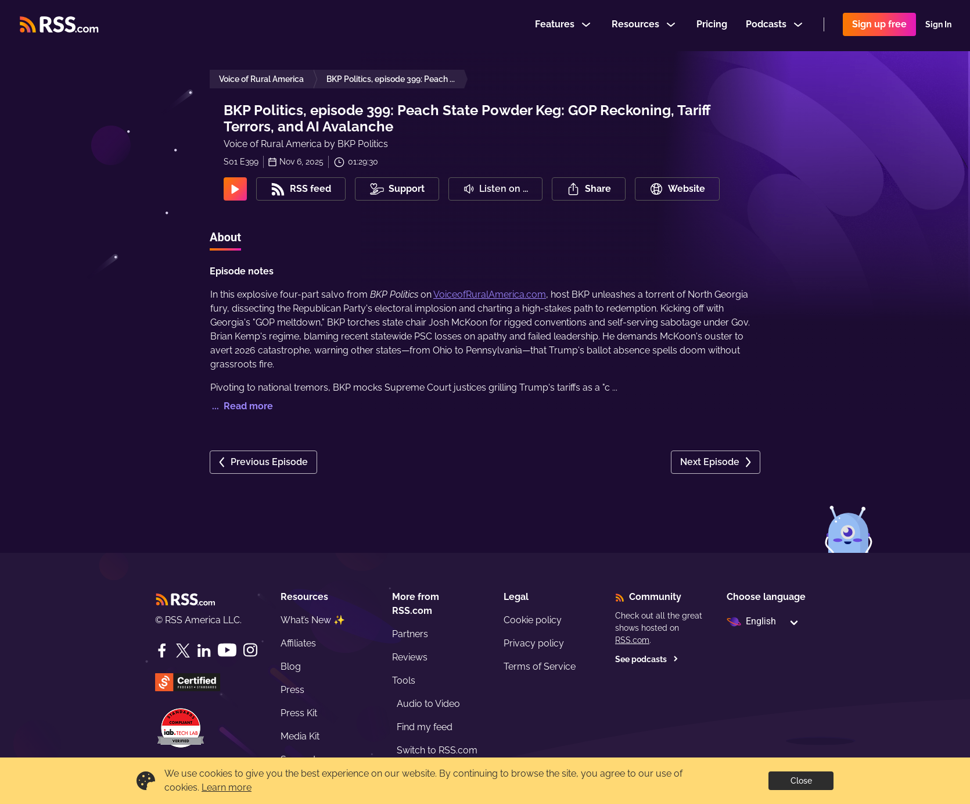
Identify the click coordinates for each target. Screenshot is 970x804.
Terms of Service (540, 666)
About (225, 237)
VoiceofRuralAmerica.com (489, 294)
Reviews (409, 657)
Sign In (938, 25)
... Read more (241, 406)
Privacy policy (534, 643)
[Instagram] (250, 650)
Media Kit (300, 736)
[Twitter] (183, 651)
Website (677, 189)
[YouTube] (227, 650)
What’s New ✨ (313, 620)
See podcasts (646, 659)
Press (292, 689)
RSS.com (632, 640)
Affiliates (298, 643)
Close (801, 780)
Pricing (711, 25)
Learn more (227, 787)
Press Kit (299, 713)
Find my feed (424, 726)
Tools (403, 680)
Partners (410, 633)
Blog (291, 666)
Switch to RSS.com (437, 750)
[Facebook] (162, 651)
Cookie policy (533, 620)
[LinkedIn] (204, 651)
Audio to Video (428, 703)
